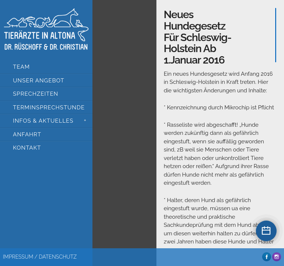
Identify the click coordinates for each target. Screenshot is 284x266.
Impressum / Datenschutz (40, 257)
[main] (220, 125)
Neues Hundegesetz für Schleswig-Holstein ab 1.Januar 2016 (197, 37)
